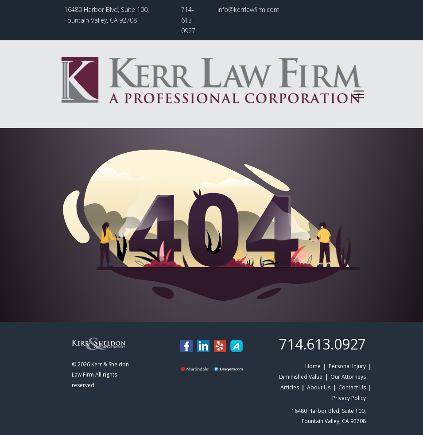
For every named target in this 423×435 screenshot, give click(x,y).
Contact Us (352, 387)
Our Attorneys (348, 377)
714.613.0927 (322, 343)
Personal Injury (347, 366)
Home (313, 366)
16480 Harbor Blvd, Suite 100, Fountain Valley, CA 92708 (106, 14)
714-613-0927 (188, 20)
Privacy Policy (349, 398)
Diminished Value (300, 377)
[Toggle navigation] (358, 94)
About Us (318, 387)
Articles (289, 387)
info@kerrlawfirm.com (248, 9)
